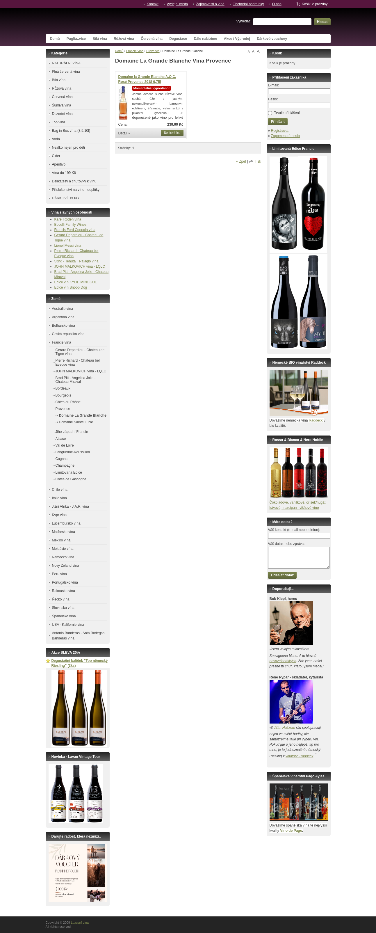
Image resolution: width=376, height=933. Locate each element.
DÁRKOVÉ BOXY (66, 198)
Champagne (65, 465)
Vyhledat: (243, 21)
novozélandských (283, 661)
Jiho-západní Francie (72, 432)
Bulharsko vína (63, 326)
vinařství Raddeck (299, 756)
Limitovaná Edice (69, 472)
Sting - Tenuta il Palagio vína (76, 261)
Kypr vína (59, 515)
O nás (276, 4)
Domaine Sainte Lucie (76, 422)
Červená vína (152, 39)
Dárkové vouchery (272, 39)
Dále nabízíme (205, 39)
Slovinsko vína (63, 608)
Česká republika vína (68, 334)
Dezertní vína (62, 114)
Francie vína (134, 51)
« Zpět (241, 161)
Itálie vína (59, 498)
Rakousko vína (63, 591)
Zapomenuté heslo (285, 136)
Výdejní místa (177, 4)
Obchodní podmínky (248, 4)
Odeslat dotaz (282, 575)
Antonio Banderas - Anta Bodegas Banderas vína (78, 635)
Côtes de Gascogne (71, 479)
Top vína (58, 122)
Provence (153, 51)
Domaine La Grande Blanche (82, 415)
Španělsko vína (64, 616)
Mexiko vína (61, 540)
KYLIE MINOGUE (83, 282)
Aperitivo (59, 164)
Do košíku (172, 133)
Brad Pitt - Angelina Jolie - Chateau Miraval (76, 380)
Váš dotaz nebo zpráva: (286, 544)
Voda (56, 139)
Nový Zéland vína (65, 566)
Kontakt (152, 4)
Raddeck (315, 420)
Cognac (61, 459)
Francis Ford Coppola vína (74, 230)
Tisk (258, 161)
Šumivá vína (61, 105)
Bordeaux (63, 388)
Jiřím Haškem (284, 728)
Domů (55, 39)
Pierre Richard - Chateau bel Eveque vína (78, 362)
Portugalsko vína (65, 582)
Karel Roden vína (67, 219)
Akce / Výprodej (237, 39)
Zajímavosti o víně (210, 4)
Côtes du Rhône (68, 402)
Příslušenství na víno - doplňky (75, 190)
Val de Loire (65, 445)
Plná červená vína (66, 72)
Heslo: (273, 99)
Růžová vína (124, 39)
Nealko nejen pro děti (68, 147)
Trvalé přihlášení (287, 113)
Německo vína (63, 557)
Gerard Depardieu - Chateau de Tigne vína (80, 352)
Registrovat (280, 131)
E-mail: (273, 85)
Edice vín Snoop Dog (70, 287)
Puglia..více (76, 39)
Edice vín (62, 282)
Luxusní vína (89, 21)
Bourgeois (63, 395)
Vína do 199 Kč (64, 173)
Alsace (61, 439)
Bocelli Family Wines (70, 225)
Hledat (322, 22)
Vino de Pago (291, 831)
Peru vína (59, 574)
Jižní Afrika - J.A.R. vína (70, 506)
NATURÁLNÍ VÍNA (66, 63)
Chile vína (59, 490)
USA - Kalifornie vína (68, 625)
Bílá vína (99, 39)
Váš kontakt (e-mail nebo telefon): (294, 530)
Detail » (124, 133)
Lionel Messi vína (67, 246)
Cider (56, 156)
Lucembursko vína (66, 523)
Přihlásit (278, 122)
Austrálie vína (62, 309)
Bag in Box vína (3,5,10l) (71, 131)
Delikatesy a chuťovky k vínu (74, 181)
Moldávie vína (63, 549)
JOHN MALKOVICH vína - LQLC (80, 266)
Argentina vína (63, 317)
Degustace (178, 39)
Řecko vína (61, 599)
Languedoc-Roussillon (73, 452)
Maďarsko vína (63, 532)
